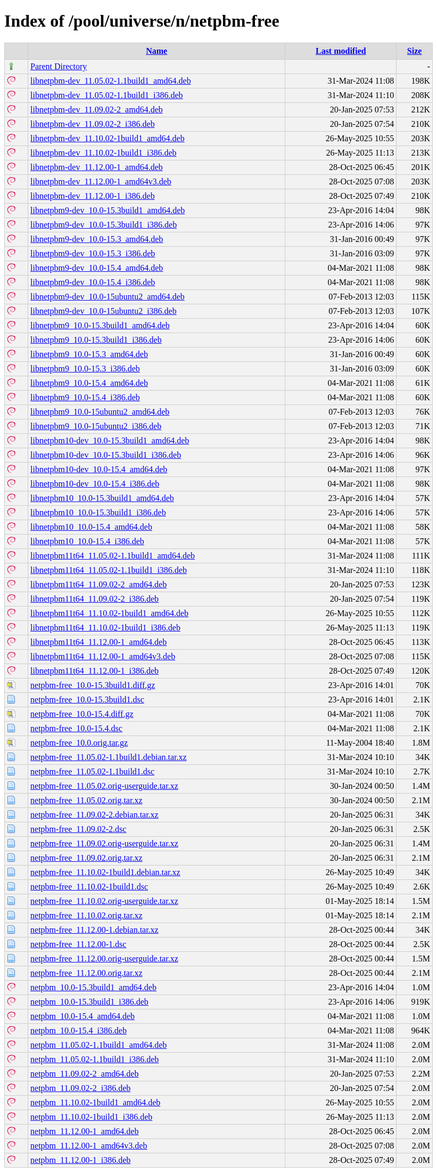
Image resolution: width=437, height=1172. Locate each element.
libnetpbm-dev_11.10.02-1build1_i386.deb (103, 152)
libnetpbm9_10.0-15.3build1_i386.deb (96, 339)
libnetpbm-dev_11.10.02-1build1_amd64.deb (107, 138)
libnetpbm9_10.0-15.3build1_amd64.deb (100, 325)
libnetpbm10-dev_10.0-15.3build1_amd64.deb (109, 440)
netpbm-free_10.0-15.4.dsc (76, 728)
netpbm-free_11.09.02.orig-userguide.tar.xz (104, 843)
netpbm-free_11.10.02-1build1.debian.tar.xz (105, 872)
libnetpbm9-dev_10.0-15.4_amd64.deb (96, 267)
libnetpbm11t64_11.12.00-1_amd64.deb (98, 641)
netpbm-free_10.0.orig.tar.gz (79, 742)
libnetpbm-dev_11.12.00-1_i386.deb (92, 195)
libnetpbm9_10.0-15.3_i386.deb (85, 368)
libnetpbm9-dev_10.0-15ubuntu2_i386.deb (103, 311)
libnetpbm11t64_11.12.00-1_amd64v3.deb (102, 656)
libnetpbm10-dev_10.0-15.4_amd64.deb (98, 469)
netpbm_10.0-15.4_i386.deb (78, 1030)
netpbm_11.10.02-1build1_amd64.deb (95, 1102)
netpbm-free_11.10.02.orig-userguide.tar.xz (104, 901)
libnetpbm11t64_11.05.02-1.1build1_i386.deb (108, 570)
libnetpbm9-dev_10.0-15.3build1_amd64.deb (107, 210)
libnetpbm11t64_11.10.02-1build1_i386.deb (105, 627)
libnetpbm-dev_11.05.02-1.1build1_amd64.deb (110, 80)
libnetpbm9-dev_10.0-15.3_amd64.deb (96, 239)
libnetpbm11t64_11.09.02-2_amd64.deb (98, 584)
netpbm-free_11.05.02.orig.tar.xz (86, 800)
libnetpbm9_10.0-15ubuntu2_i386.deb (95, 426)
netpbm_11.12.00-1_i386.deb (80, 1160)
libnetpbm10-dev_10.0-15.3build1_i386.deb (105, 454)
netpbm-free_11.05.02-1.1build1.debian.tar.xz (108, 757)
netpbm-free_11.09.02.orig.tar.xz (86, 857)
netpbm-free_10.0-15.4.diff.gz (81, 713)
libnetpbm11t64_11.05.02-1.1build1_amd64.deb (112, 555)
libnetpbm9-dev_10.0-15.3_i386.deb (92, 253)
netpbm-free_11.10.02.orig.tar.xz (86, 915)
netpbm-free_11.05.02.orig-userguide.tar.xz (104, 785)
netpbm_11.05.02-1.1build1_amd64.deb (98, 1044)
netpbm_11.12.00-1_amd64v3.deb (88, 1145)
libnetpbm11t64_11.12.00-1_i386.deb (94, 670)
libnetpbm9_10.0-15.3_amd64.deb (89, 354)
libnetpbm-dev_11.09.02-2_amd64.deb (96, 109)
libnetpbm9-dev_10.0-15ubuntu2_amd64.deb (107, 296)
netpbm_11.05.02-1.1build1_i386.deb (94, 1059)
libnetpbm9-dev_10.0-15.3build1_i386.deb (103, 224)
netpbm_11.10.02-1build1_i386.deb (91, 1116)
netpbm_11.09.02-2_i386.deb (80, 1088)
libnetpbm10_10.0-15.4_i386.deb (87, 541)
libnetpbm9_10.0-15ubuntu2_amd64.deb (99, 411)
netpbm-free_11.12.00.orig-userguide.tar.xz (104, 958)
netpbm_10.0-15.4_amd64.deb (82, 1016)
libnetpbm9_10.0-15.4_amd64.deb (89, 382)
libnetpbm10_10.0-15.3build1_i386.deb (98, 512)
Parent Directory (58, 66)
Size (414, 50)
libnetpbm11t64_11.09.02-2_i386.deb (94, 598)
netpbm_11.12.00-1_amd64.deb (84, 1131)
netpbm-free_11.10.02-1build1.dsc (89, 886)
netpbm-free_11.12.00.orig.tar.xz (86, 972)
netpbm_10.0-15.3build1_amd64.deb (93, 987)
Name (156, 50)
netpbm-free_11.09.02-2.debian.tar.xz (94, 814)
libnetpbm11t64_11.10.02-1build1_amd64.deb (109, 613)
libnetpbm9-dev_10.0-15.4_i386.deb (92, 282)
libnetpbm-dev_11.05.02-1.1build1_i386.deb (106, 95)
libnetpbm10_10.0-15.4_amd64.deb (91, 526)
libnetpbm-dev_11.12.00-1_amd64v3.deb (100, 181)
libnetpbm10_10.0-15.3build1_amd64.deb (102, 498)
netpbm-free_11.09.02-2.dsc (78, 829)
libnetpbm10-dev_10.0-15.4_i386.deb (94, 483)
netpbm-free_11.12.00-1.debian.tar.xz (94, 929)
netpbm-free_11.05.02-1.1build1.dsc (92, 771)
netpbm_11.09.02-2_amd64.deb (84, 1073)
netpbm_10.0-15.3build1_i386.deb (89, 1001)
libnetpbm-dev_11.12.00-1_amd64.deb (96, 167)
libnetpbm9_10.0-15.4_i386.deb (85, 397)
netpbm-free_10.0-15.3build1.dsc (87, 699)
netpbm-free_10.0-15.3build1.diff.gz (92, 685)
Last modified (341, 50)
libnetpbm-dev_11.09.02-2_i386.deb (92, 123)
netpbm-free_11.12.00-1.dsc (78, 944)
